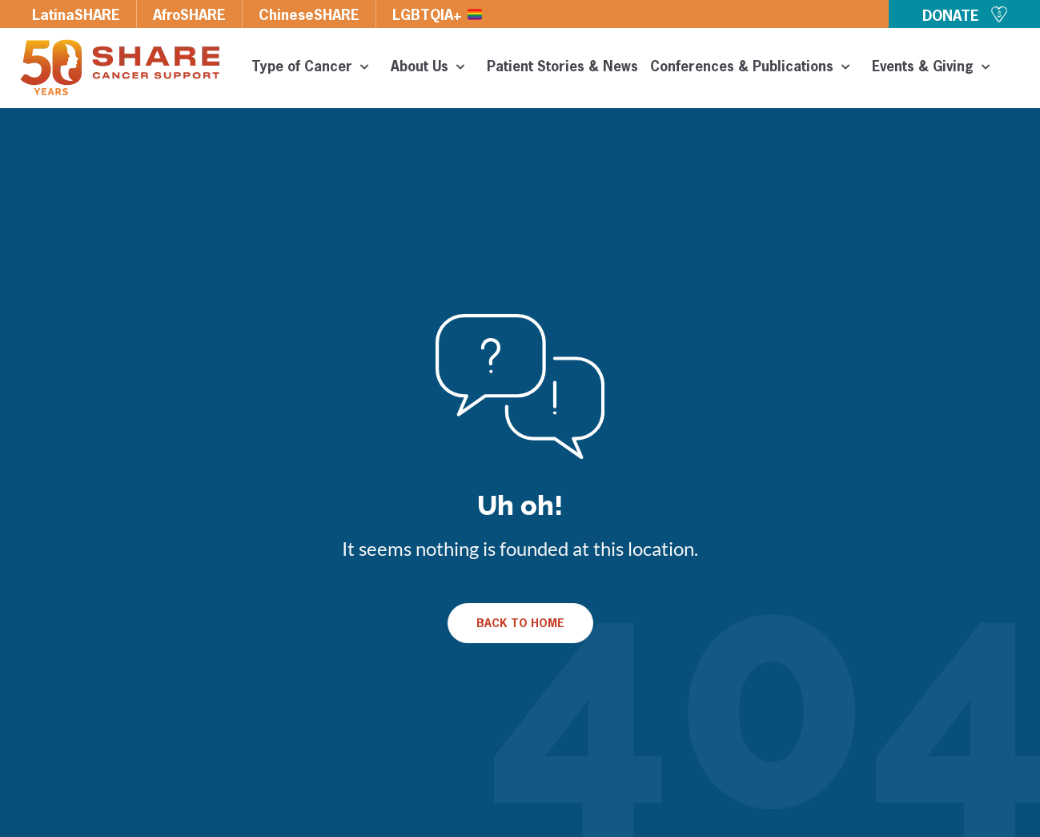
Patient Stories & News (562, 67)
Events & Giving (936, 68)
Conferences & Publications (755, 68)
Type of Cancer (315, 68)
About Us (433, 68)
